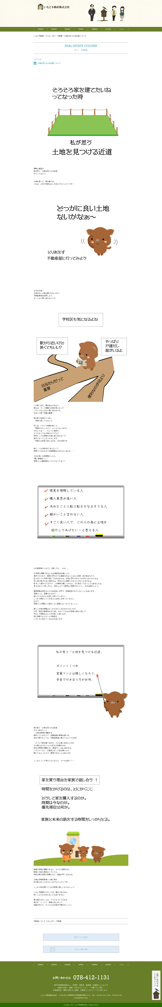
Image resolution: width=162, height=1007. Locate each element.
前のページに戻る (81, 937)
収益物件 (67, 29)
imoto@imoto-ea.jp (81, 998)
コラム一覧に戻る (81, 949)
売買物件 (40, 29)
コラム (48, 921)
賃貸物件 (54, 29)
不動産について (39, 921)
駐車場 (81, 29)
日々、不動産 (56, 921)
